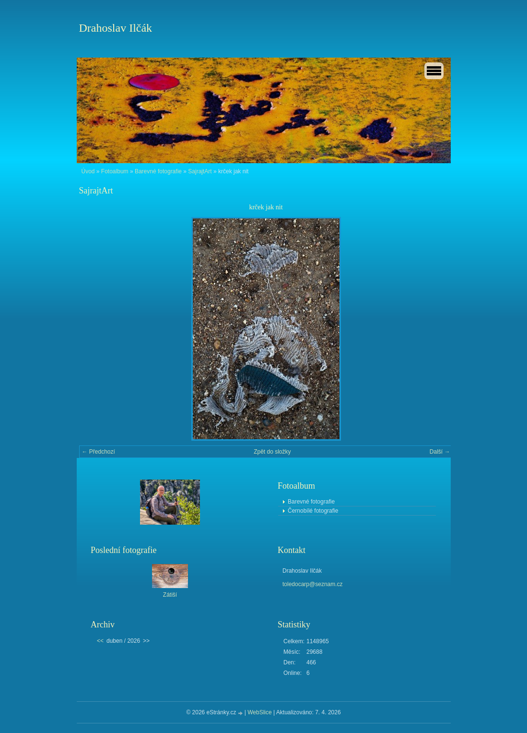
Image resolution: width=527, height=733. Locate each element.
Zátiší (170, 594)
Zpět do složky (272, 451)
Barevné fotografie (158, 171)
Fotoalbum (115, 171)
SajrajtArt (199, 171)
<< (100, 640)
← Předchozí (98, 451)
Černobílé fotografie (313, 510)
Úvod (88, 171)
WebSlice (259, 712)
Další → (440, 451)
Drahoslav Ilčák (115, 28)
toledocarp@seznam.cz (312, 584)
